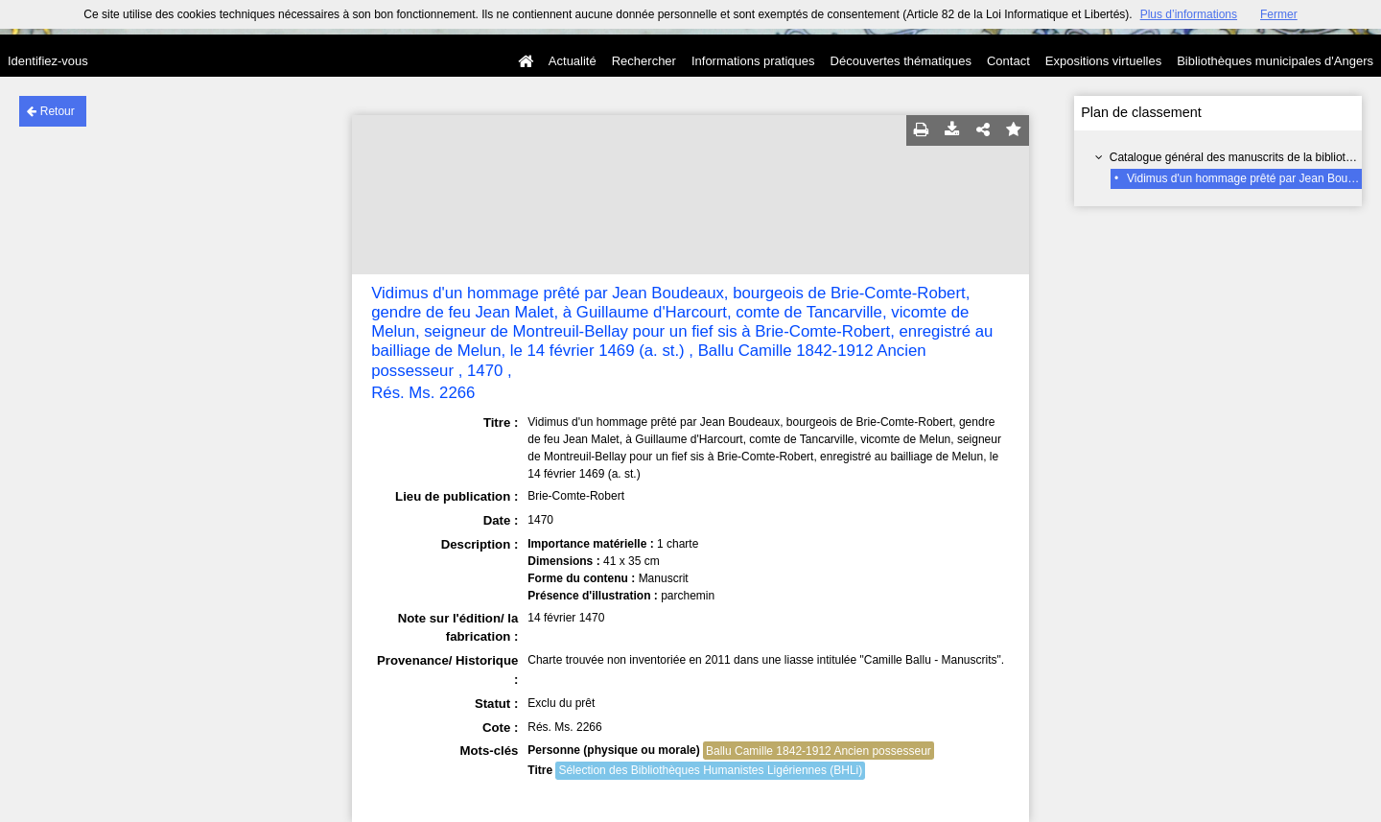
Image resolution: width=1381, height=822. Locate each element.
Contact (1008, 61)
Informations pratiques (753, 61)
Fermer (1279, 14)
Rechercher (644, 61)
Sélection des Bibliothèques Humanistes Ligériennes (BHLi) (710, 770)
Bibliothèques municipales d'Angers (1275, 61)
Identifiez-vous (48, 61)
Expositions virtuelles (1103, 61)
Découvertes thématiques (901, 61)
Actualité (573, 61)
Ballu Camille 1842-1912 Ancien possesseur (818, 751)
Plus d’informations (1188, 14)
